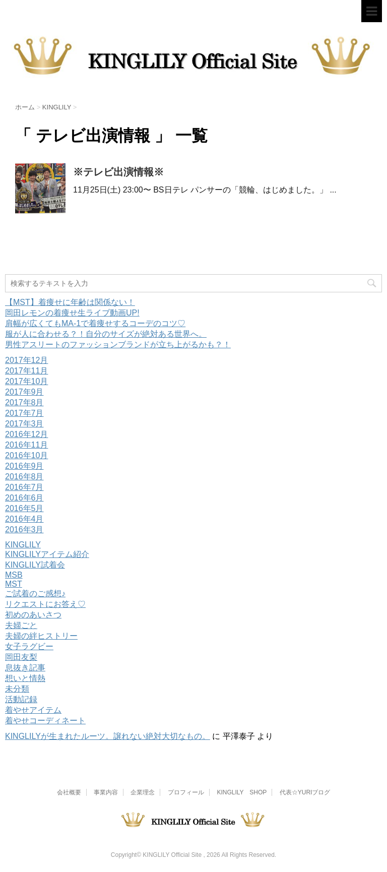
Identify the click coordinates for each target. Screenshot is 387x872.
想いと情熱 (25, 678)
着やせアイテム (33, 710)
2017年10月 (26, 381)
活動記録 (21, 699)
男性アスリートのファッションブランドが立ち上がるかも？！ (118, 344)
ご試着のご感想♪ (35, 593)
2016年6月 (24, 497)
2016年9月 (24, 466)
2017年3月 (24, 423)
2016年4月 (24, 519)
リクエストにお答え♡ (45, 604)
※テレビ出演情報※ (118, 171)
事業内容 (106, 792)
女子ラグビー (29, 646)
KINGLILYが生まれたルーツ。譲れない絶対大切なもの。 (107, 736)
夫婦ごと (21, 625)
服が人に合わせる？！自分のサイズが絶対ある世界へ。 (106, 334)
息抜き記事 (25, 667)
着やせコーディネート (45, 720)
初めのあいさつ (33, 614)
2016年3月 (24, 529)
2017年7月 (24, 413)
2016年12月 (26, 434)
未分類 (17, 688)
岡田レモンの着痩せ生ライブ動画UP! (72, 312)
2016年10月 (26, 455)
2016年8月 (24, 476)
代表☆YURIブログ (305, 792)
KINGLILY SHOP (242, 792)
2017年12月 (26, 360)
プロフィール (186, 792)
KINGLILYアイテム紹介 (47, 554)
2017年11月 (26, 370)
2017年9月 (24, 392)
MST (13, 584)
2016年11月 (26, 445)
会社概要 (69, 792)
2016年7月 (24, 487)
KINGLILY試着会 (35, 564)
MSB (14, 575)
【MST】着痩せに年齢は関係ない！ (70, 302)
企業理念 (143, 792)
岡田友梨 (21, 657)
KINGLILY (23, 544)
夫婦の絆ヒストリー (41, 636)
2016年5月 (24, 508)
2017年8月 (24, 402)
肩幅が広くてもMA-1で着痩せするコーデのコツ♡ (95, 323)
